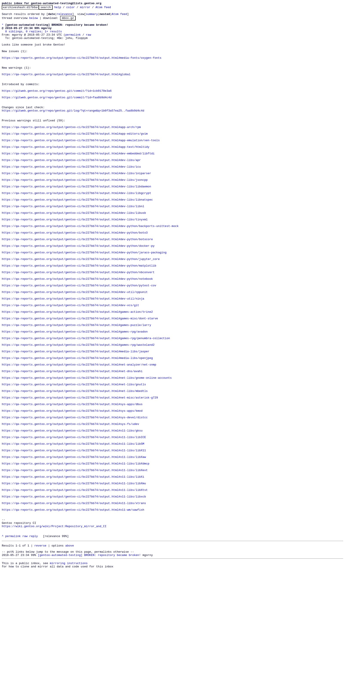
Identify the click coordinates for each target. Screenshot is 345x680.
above (69, 652)
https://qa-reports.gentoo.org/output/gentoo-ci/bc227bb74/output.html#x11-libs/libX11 (74, 539)
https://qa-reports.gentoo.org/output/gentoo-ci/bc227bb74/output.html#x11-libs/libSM (73, 531)
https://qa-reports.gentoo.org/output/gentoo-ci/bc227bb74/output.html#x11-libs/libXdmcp (75, 554)
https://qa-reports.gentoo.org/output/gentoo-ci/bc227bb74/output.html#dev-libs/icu (71, 198)
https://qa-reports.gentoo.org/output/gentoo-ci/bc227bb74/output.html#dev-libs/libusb (74, 254)
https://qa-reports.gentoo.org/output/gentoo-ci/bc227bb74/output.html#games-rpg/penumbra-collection (86, 404)
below (33, 20)
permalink (73, 40)
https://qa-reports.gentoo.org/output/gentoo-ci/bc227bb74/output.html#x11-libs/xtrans (74, 602)
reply (33, 641)
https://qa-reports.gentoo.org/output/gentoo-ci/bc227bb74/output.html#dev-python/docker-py (78, 293)
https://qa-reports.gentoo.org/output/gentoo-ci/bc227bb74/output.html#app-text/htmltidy (75, 174)
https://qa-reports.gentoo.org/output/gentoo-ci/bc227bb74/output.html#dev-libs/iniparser (76, 206)
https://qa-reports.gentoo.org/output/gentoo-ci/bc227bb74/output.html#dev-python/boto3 (75, 277)
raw (88, 40)
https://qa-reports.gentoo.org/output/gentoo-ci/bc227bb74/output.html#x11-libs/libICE (74, 523)
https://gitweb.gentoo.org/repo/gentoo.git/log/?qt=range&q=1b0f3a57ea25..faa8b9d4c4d (73, 131)
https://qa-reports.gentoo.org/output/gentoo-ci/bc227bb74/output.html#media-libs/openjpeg (77, 428)
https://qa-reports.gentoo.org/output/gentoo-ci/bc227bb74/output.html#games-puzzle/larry (76, 388)
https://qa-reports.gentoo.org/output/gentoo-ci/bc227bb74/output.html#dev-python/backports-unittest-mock (90, 269)
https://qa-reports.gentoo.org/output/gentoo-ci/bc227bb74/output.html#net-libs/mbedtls (75, 467)
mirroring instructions (69, 671)
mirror (92, 8)
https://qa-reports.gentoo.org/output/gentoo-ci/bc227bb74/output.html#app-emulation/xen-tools (81, 166)
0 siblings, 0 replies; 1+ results (33, 36)
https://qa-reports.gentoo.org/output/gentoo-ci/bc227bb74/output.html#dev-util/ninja (73, 356)
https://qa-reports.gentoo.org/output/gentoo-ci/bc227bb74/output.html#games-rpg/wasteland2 (78, 412)
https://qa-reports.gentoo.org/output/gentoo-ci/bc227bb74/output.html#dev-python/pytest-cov (79, 341)
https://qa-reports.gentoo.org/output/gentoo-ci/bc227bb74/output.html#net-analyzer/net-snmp (79, 436)
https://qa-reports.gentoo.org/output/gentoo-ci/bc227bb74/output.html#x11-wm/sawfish (73, 610)
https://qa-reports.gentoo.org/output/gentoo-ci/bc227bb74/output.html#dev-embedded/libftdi (78, 182)
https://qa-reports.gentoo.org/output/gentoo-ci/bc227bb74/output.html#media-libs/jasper (75, 420)
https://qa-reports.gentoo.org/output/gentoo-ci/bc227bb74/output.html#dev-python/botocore (77, 285)
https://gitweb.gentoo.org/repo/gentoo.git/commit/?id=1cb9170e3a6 (57, 107)
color (77, 8)
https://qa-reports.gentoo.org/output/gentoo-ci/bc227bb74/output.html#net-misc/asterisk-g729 (80, 475)
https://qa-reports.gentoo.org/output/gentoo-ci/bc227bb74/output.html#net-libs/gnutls (74, 459)
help (64, 8)
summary (92, 16)
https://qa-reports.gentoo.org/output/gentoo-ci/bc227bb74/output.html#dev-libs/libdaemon (76, 222)
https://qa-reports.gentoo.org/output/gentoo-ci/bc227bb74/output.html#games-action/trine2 (77, 372)
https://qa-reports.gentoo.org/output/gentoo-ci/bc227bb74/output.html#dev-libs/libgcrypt (76, 230)
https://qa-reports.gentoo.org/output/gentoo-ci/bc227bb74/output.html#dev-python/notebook (77, 333)
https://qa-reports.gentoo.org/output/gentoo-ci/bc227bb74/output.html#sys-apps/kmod (72, 491)
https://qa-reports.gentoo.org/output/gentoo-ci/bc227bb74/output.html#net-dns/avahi (72, 444)
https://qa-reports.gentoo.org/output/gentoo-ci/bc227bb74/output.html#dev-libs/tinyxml (75, 261)
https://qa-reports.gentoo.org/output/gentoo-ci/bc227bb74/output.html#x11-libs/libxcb (74, 594)
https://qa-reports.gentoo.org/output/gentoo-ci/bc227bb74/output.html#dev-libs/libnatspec (77, 238)
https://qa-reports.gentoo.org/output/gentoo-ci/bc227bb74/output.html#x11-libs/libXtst (75, 586)
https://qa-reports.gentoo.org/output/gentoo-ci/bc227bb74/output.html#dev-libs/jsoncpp (75, 214)
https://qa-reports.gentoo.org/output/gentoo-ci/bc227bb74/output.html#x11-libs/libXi (73, 570)
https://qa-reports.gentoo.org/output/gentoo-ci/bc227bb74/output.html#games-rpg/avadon (75, 396)
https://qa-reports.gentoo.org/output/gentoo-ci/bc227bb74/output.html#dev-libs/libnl (73, 246)
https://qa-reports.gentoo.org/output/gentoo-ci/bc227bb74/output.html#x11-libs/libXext (75, 562)
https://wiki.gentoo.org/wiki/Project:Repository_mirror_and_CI (54, 630)
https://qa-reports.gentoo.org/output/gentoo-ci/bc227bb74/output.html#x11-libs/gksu (72, 515)
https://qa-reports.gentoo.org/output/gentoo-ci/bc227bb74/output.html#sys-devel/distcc (75, 499)
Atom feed (110, 8)
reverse (40, 652)
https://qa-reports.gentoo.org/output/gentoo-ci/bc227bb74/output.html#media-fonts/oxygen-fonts (81, 67)
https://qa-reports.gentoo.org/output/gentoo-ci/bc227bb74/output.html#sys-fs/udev (70, 507)
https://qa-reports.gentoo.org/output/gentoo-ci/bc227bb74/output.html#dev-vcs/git (70, 364)
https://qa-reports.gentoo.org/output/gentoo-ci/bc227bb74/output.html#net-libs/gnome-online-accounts (87, 451)
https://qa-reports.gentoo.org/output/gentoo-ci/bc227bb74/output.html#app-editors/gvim (75, 159)
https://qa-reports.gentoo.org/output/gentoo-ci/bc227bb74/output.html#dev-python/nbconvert (78, 325)
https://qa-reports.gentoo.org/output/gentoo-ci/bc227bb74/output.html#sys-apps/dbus (72, 483)
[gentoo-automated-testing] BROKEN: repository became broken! (89, 662)
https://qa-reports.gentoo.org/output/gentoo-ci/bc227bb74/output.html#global (66, 87)
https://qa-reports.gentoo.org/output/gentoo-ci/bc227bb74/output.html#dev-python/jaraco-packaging (84, 301)
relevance (64, 16)
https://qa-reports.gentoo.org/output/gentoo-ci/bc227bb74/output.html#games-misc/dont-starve (80, 380)
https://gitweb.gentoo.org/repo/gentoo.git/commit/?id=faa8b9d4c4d (57, 115)
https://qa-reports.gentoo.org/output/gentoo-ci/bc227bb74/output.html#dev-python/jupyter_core (81, 309)
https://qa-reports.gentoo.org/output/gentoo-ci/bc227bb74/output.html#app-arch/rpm (71, 151)
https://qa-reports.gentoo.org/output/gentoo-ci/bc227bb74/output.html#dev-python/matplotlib (79, 317)
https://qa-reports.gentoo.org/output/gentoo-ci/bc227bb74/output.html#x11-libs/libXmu (74, 578)
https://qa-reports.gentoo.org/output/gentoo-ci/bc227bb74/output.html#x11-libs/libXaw (74, 546)
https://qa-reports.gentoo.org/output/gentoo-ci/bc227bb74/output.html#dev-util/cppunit (75, 349)
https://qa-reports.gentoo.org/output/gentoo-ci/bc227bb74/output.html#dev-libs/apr (71, 190)
